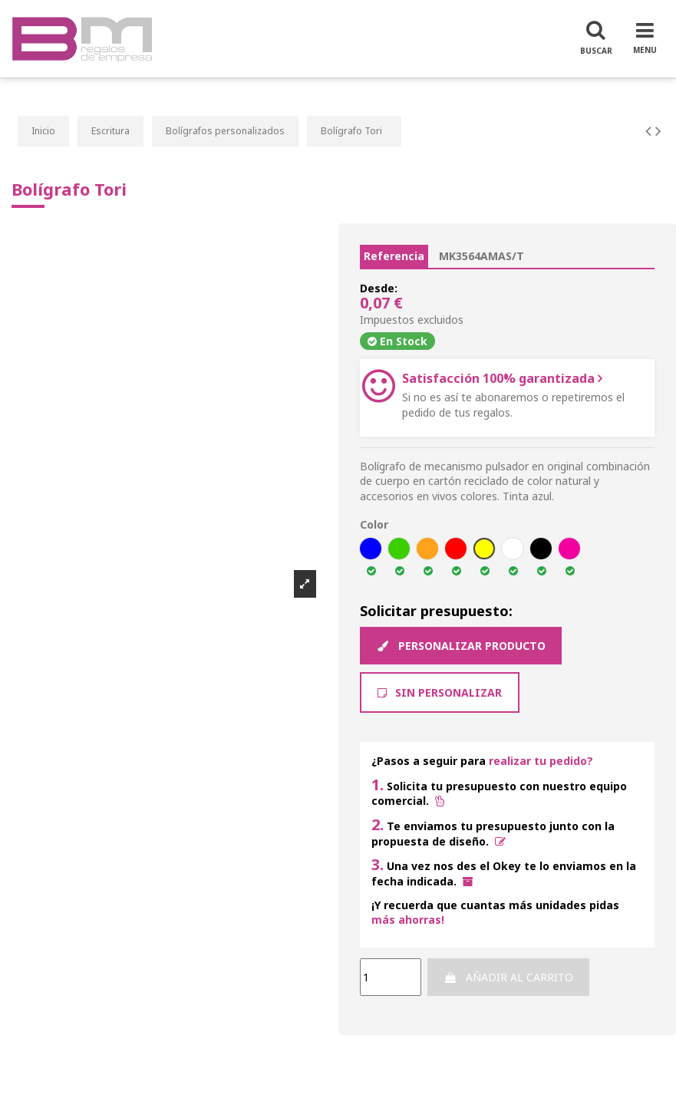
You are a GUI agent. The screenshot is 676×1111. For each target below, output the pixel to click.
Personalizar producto (461, 645)
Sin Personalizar (440, 692)
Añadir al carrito (508, 977)
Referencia (394, 256)
